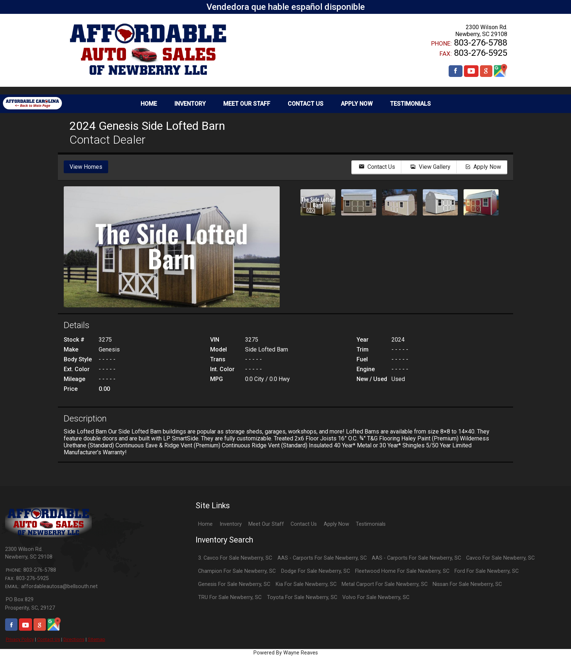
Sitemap (96, 639)
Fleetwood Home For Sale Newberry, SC (402, 571)
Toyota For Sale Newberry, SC (302, 597)
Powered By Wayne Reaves (285, 653)
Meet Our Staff (266, 524)
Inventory (231, 524)
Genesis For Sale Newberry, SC (234, 584)
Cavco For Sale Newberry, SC (500, 558)
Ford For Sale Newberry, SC (486, 571)
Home (205, 524)
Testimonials (371, 524)
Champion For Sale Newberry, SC (237, 571)
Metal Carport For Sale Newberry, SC (385, 584)
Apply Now (336, 524)
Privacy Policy (20, 639)
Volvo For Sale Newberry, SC (375, 597)
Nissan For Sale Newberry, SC (467, 584)
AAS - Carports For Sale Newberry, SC (322, 558)
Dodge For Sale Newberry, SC (315, 571)
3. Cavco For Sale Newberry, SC (235, 558)
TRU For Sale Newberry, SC (229, 597)
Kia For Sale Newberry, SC (306, 584)
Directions (73, 639)
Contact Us (48, 639)
